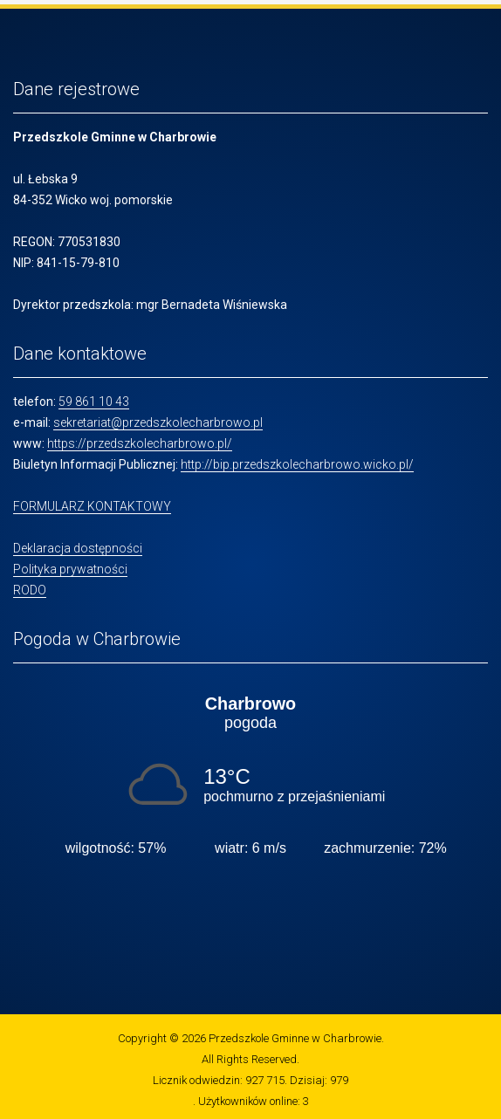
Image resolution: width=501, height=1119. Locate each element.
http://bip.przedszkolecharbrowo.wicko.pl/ (297, 464)
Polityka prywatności (70, 569)
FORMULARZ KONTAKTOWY (92, 506)
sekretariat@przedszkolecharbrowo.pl (158, 422)
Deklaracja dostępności (77, 548)
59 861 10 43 (93, 401)
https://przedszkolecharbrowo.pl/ (139, 443)
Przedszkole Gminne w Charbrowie (295, 1038)
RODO (29, 590)
